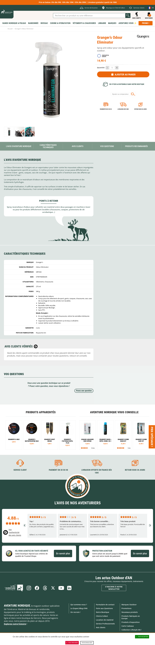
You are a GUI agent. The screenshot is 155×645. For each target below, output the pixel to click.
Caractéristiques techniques (48, 146)
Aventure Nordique (17, 605)
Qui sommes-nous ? (78, 604)
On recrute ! (75, 612)
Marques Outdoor (129, 604)
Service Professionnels (105, 623)
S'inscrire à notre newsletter (113, 588)
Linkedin (69, 588)
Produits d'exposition (130, 622)
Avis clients (100, 627)
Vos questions (107, 146)
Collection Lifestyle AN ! (131, 630)
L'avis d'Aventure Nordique (18, 146)
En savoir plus (63, 553)
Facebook (37, 588)
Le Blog (14, 588)
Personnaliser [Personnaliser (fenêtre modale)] (87, 642)
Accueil (10, 29)
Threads (45, 588)
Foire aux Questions (104, 608)
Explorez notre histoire (15, 624)
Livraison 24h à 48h (123, 109)
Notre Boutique (102, 612)
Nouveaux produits (129, 612)
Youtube (61, 588)
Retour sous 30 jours (140, 109)
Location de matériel (104, 620)
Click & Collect (102, 616)
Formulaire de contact (105, 604)
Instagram (29, 588)
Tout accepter (142, 636)
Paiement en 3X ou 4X (106, 109)
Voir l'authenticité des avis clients (15, 532)
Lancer (127, 15)
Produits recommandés (136, 146)
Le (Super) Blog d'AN (78, 608)
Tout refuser (72, 642)
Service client (20, 470)
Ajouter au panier (125, 74)
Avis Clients (77, 146)
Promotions (126, 608)
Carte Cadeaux (127, 626)
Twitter (53, 588)
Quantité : (101, 67)
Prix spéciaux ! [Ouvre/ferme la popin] (152, 437)
